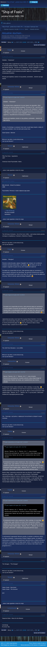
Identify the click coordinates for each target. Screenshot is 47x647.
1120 (17, 42)
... (15, 42)
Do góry (4, 630)
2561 (36, 42)
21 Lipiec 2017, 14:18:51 (7, 93)
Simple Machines (13, 643)
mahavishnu (12, 361)
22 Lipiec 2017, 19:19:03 (7, 583)
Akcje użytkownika (39, 45)
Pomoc (30, 643)
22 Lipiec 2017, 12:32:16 (7, 344)
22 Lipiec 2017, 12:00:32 (7, 290)
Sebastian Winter (13, 87)
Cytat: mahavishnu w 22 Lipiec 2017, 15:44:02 (16, 442)
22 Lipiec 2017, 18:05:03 (7, 437)
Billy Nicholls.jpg (9, 210)
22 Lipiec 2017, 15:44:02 (7, 367)
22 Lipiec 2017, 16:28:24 (7, 412)
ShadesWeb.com (13, 645)
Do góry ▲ (43, 643)
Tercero (10, 146)
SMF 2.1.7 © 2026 (5, 643)
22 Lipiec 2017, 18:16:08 (7, 496)
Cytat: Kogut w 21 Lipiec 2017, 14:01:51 (15, 97)
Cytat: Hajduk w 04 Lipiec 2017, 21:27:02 (15, 372)
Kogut (10, 50)
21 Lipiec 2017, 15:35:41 (9, 181)
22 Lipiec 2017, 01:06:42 (7, 255)
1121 (20, 42)
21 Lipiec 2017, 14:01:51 (7, 56)
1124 (31, 42)
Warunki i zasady (37, 643)
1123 (28, 42)
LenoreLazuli (12, 608)
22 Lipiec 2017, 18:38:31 (7, 560)
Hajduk (10, 431)
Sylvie (26, 29)
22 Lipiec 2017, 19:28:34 (7, 614)
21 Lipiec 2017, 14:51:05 (7, 152)
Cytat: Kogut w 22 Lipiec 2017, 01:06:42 (15, 295)
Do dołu (4, 42)
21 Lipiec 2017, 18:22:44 (7, 230)
